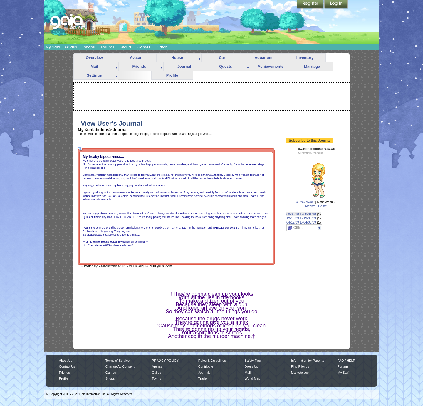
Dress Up (251, 366)
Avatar (136, 57)
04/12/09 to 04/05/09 (301, 222)
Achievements (270, 66)
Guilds (156, 372)
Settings (94, 75)
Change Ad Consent (120, 366)
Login (336, 4)
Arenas (157, 366)
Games (143, 47)
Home (322, 206)
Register (310, 4)
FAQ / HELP (346, 360)
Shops (89, 47)
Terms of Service (117, 360)
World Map (252, 378)
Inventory (305, 57)
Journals (204, 372)
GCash (71, 47)
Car (222, 57)
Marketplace (300, 372)
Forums (107, 47)
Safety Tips (253, 360)
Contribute (205, 366)
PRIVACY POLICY (165, 360)
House (177, 57)
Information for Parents (307, 360)
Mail (94, 66)
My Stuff (343, 372)
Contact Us (67, 366)
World (125, 47)
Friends (139, 66)
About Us (65, 360)
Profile (172, 75)
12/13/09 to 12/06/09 (301, 218)
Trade (202, 378)
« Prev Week (305, 202)
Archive (310, 206)
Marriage (312, 66)
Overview (94, 57)
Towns (156, 378)
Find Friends (300, 366)
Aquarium (264, 57)
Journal (184, 66)
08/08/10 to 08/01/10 (301, 214)
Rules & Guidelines (212, 360)
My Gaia (53, 47)
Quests (225, 66)
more (199, 58)
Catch (162, 47)
